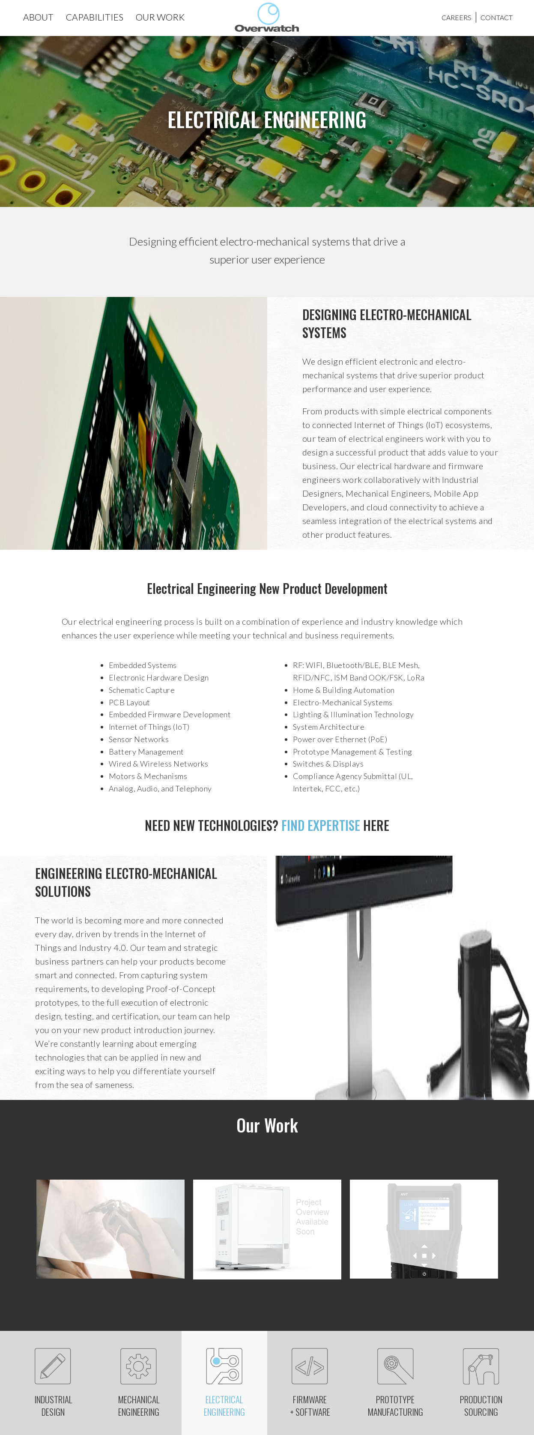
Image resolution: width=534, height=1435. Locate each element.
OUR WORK (160, 17)
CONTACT (496, 17)
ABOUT (38, 17)
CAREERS (456, 17)
